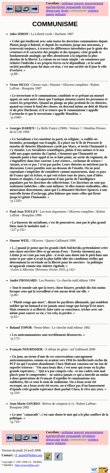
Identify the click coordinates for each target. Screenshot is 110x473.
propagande (73, 7)
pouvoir (79, 3)
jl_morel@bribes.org (28, 455)
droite (64, 10)
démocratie (53, 10)
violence (93, 10)
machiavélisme (55, 7)
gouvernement (94, 3)
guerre (50, 14)
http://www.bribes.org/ (27, 465)
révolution (88, 7)
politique (67, 3)
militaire (60, 14)
